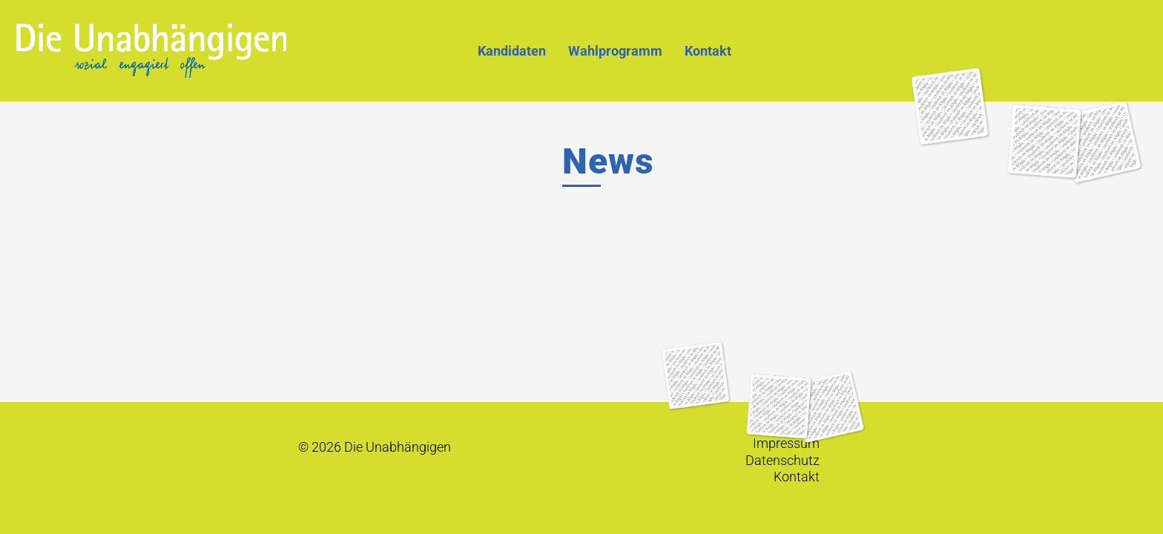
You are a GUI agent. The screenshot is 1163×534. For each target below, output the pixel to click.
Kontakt (708, 51)
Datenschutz (782, 461)
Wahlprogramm (615, 51)
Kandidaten (512, 51)
